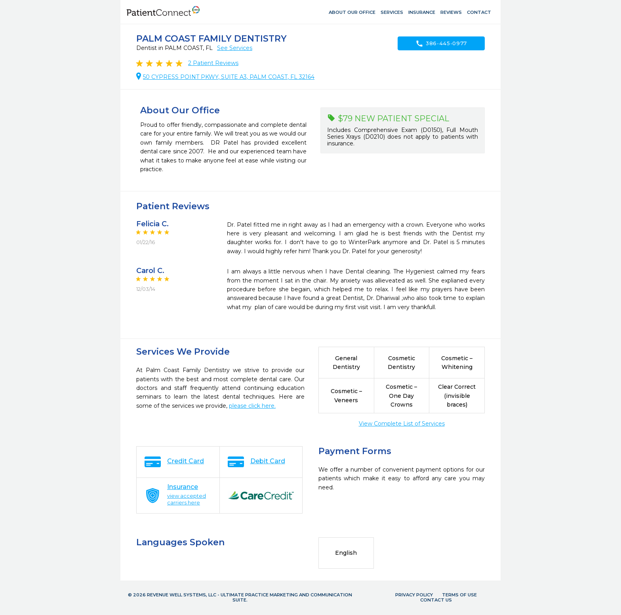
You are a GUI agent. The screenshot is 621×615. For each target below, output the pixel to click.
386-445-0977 (441, 44)
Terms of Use (459, 595)
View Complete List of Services (402, 423)
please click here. (252, 405)
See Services (234, 48)
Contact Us (436, 600)
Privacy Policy (414, 595)
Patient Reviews (213, 63)
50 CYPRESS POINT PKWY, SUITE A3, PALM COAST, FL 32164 (228, 76)
